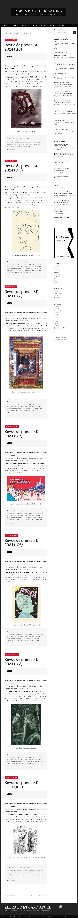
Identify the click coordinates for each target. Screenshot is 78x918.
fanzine (26, 141)
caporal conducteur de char (62, 54)
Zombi (55, 75)
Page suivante (42, 896)
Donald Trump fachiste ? (61, 202)
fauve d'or (22, 640)
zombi (24, 144)
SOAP (55, 278)
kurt (31, 517)
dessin (36, 143)
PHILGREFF (56, 272)
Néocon (56, 177)
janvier (28, 761)
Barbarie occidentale (60, 55)
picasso (31, 268)
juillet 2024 (56, 315)
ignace (21, 272)
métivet (12, 270)
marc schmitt (35, 410)
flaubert (40, 876)
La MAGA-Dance (58, 211)
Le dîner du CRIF (59, 170)
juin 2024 (56, 317)
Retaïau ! (56, 185)
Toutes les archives (61, 328)
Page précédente (10, 896)
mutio (11, 763)
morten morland (34, 638)
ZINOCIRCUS (57, 270)
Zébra (55, 43)
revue (8, 143)
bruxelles (20, 876)
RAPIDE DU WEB (58, 293)
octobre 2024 (57, 308)
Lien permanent (12, 138)
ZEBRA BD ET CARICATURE (38, 11)
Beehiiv (13, 68)
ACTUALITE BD (29, 138)
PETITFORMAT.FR (58, 297)
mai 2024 (56, 319)
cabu (34, 270)
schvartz (22, 763)
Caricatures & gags (39, 25)
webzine (12, 141)
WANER (55, 280)
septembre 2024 (58, 311)
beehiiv (32, 143)
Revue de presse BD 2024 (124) (63, 193)
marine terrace (36, 144)
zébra (18, 141)
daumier (15, 519)
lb (15, 146)
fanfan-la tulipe (29, 270)
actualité (24, 143)
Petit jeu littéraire (65, 102)
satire (39, 143)
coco (22, 270)
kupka (32, 146)
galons (28, 146)
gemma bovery (11, 878)
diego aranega (27, 876)
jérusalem (9, 519)
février (28, 517)
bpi (39, 874)
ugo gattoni (17, 270)
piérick (12, 272)
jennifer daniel (29, 763)
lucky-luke (36, 640)
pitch (8, 272)
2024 (29, 143)
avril (27, 144)
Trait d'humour (64, 75)
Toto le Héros (57, 84)
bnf (37, 408)
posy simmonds (14, 410)
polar (35, 763)
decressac (24, 410)
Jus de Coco (63, 120)
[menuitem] (6, 25)
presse (12, 143)
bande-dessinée (33, 141)
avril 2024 (56, 321)
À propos (15, 25)
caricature (40, 141)
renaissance (32, 408)
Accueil (5, 25)
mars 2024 (56, 323)
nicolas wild (35, 519)
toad (33, 876)
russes (29, 519)
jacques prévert (28, 272)
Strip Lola (25, 25)
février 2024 (56, 325)
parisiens (19, 519)
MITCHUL (56, 295)
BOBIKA (55, 282)
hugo (30, 144)
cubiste (36, 268)
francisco (16, 272)
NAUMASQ (56, 266)
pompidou (9, 876)
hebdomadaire (18, 143)
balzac (31, 640)
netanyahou (22, 146)
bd (15, 141)
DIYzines (56, 291)
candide (32, 761)
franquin (25, 519)
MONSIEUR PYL (57, 274)
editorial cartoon (17, 144)
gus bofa (37, 761)
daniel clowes (15, 640)
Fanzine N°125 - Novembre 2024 (63, 154)
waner (29, 410)
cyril (55, 64)
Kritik (51, 25)
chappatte (15, 763)
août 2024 (56, 313)
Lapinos (56, 129)
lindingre (38, 270)
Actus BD (60, 25)
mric (18, 146)
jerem (20, 410)
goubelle (35, 517)
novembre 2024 (58, 306)
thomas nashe (11, 146)
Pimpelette (57, 111)
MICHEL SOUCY (57, 276)
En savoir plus (64, 916)
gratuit (22, 141)
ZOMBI (55, 268)
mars (27, 268)
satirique (9, 144)
